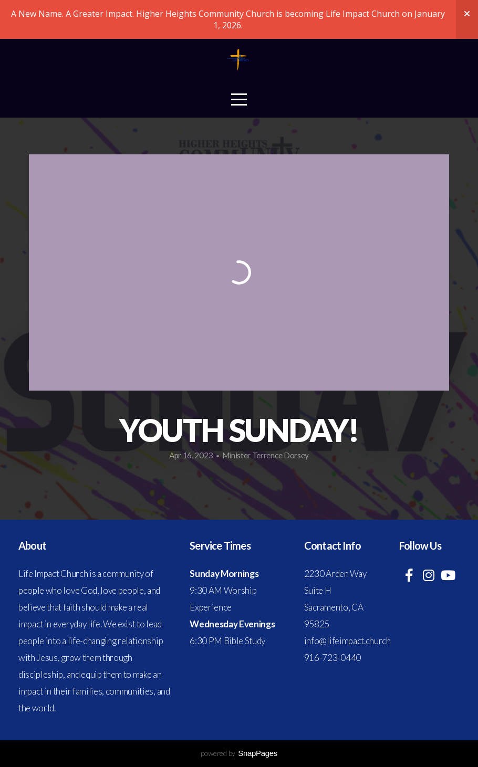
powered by (239, 753)
